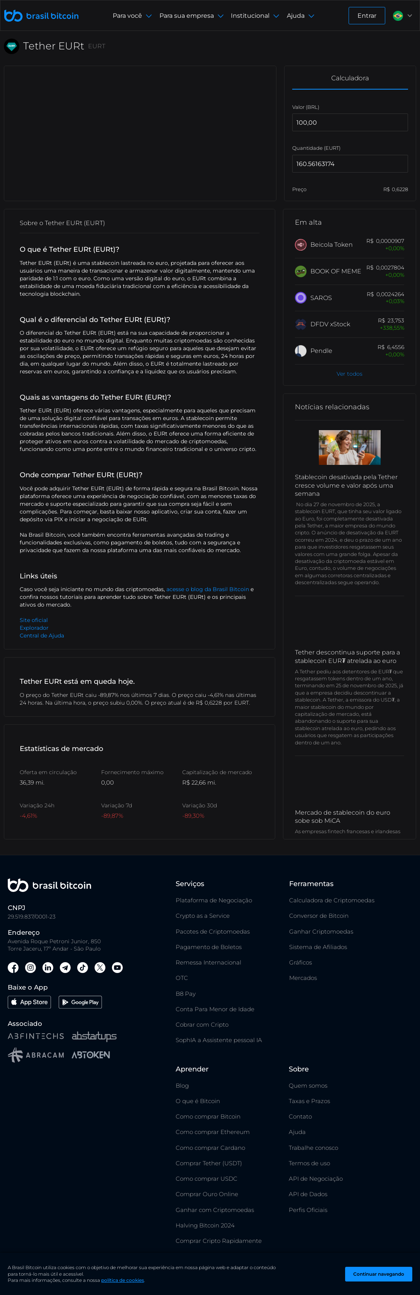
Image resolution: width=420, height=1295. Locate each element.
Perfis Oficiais (308, 1210)
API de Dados (308, 1194)
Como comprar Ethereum (213, 1132)
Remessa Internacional (208, 962)
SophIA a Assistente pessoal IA (219, 1040)
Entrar (366, 15)
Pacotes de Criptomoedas (213, 931)
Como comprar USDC (206, 1178)
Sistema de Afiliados (318, 947)
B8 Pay (186, 993)
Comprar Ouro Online (207, 1194)
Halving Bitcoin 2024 (205, 1225)
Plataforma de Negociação (214, 900)
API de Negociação (316, 1178)
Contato (300, 1116)
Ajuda (297, 1132)
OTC (182, 977)
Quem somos (308, 1085)
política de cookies (122, 1280)
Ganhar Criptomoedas (321, 931)
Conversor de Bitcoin (319, 915)
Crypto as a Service (203, 915)
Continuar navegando (378, 1274)
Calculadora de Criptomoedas (331, 900)
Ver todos (349, 373)
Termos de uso (309, 1163)
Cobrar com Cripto (202, 1024)
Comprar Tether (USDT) (209, 1163)
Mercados (303, 977)
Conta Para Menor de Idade (215, 1009)
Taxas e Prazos (309, 1101)
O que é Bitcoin (198, 1101)
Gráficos (300, 962)
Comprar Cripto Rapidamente (219, 1240)
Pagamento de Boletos (209, 947)
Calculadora (350, 78)
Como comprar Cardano (210, 1147)
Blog (182, 1085)
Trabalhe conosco (313, 1147)
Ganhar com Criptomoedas (215, 1210)
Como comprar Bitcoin (208, 1116)
